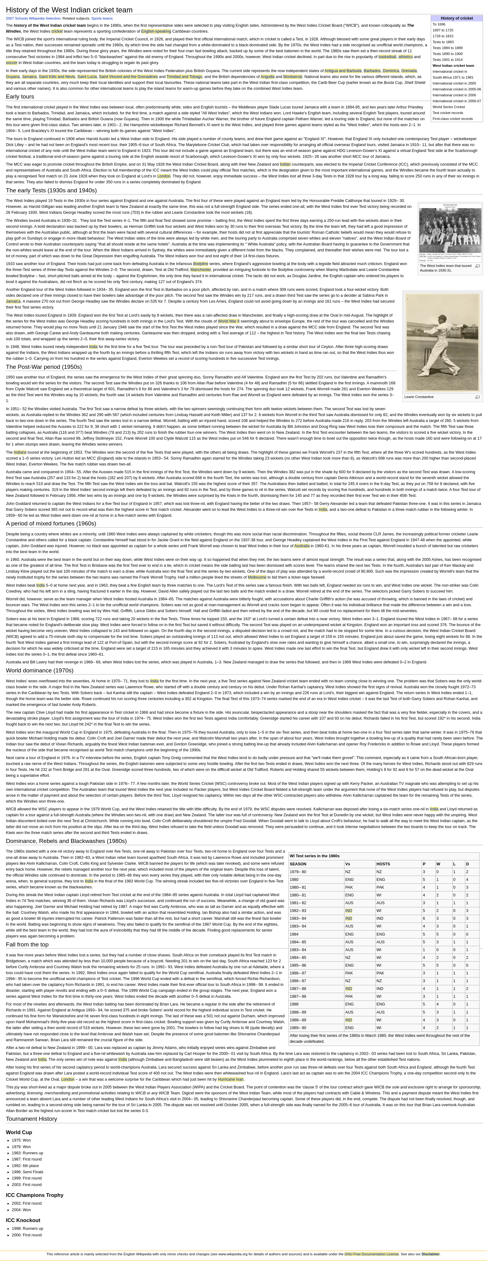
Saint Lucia (87, 77)
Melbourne (257, 577)
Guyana (13, 77)
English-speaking (156, 31)
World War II (229, 321)
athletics (405, 57)
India (93, 347)
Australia (301, 546)
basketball (387, 57)
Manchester (200, 270)
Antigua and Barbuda (343, 71)
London (164, 176)
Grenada (408, 71)
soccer (11, 63)
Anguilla (268, 77)
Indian (285, 164)
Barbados (372, 71)
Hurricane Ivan (231, 1079)
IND (348, 911)
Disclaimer (431, 1254)
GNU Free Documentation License (371, 1254)
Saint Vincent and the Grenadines (128, 77)
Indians (20, 452)
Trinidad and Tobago (184, 77)
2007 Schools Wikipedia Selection (33, 18)
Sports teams (102, 18)
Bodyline (200, 264)
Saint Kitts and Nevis (57, 77)
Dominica (391, 71)
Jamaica (29, 77)
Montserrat (292, 77)
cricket (57, 31)
